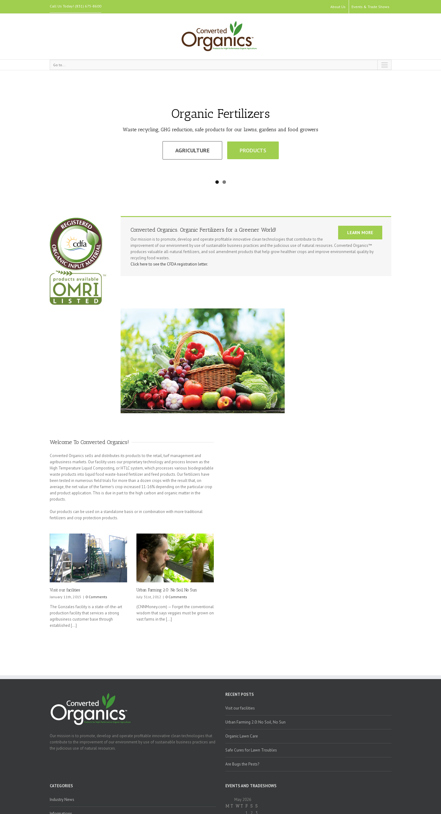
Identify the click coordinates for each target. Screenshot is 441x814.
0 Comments (96, 596)
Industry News (62, 799)
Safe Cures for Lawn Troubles (251, 750)
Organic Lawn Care (241, 736)
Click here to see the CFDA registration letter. (169, 264)
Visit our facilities (65, 590)
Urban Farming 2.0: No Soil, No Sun (166, 590)
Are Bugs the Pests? (242, 764)
